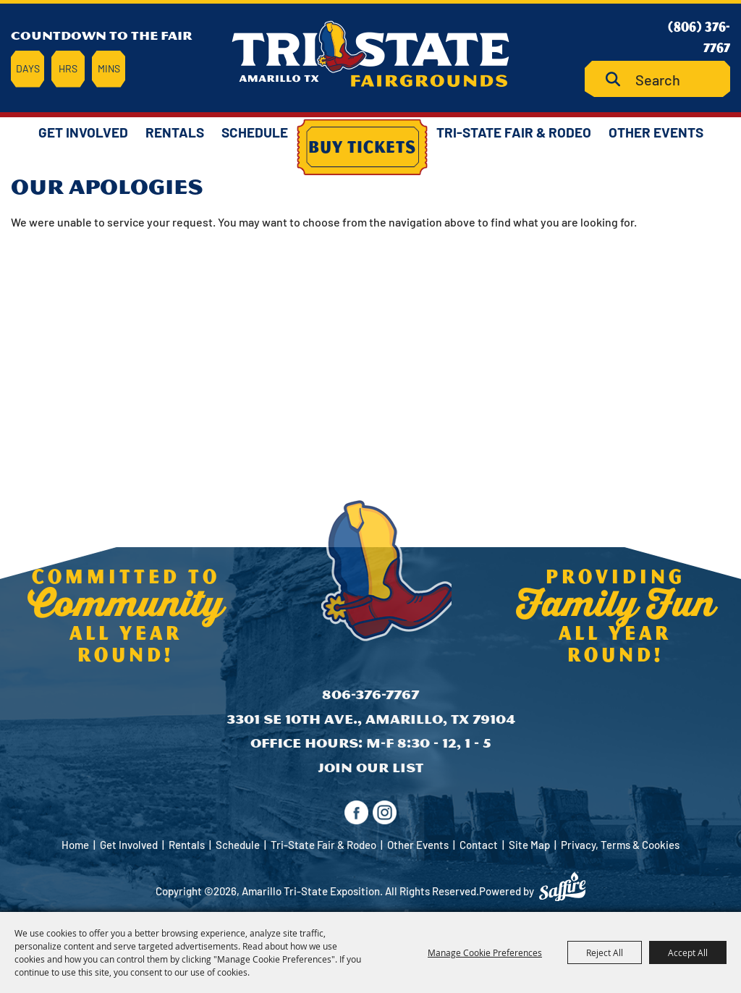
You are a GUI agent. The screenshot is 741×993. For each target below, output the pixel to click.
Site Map (529, 844)
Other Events (656, 132)
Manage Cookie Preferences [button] (485, 952)
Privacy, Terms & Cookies (620, 844)
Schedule (254, 132)
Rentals (174, 132)
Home (75, 844)
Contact (479, 844)
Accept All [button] (688, 952)
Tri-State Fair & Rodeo (513, 132)
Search (618, 79)
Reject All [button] (604, 952)
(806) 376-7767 (699, 36)
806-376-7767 (370, 694)
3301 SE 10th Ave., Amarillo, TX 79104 (370, 719)
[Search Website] (657, 79)
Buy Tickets (362, 146)
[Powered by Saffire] (562, 886)
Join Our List (370, 767)
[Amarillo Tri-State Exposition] (370, 54)
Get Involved (83, 132)
